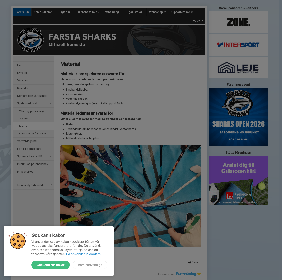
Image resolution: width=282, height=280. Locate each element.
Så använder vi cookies (83, 254)
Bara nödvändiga (90, 265)
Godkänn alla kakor (50, 265)
